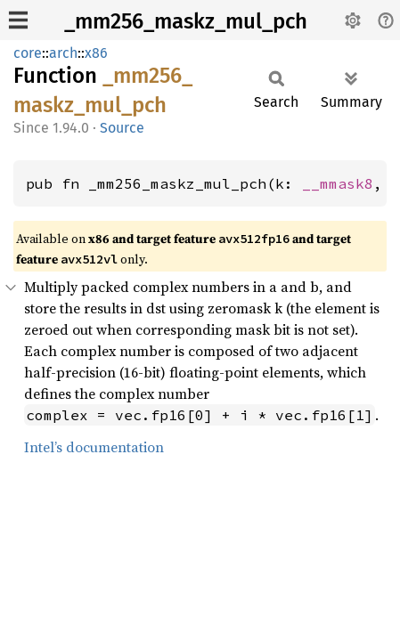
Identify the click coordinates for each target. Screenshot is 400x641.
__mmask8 (337, 183)
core (27, 53)
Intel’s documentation (94, 447)
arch (63, 53)
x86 (96, 53)
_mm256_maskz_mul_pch (185, 21)
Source (122, 127)
